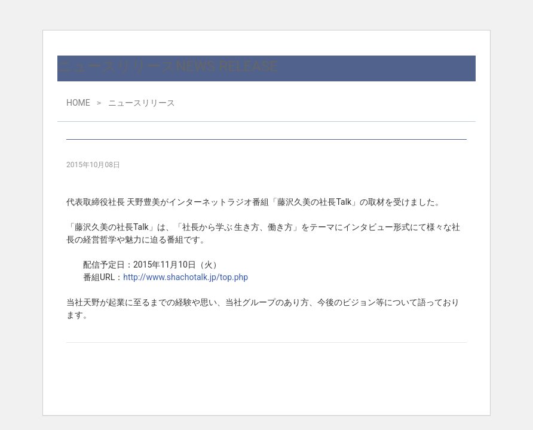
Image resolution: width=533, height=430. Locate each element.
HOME (78, 103)
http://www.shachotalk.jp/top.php (185, 277)
